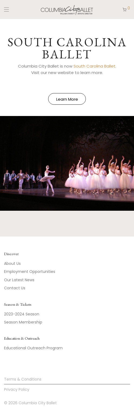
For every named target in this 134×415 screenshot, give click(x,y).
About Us (12, 263)
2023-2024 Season (21, 314)
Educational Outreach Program (33, 348)
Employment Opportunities (29, 271)
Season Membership (23, 322)
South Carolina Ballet (94, 66)
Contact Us (14, 288)
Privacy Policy (16, 389)
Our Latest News (19, 280)
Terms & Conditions (22, 379)
